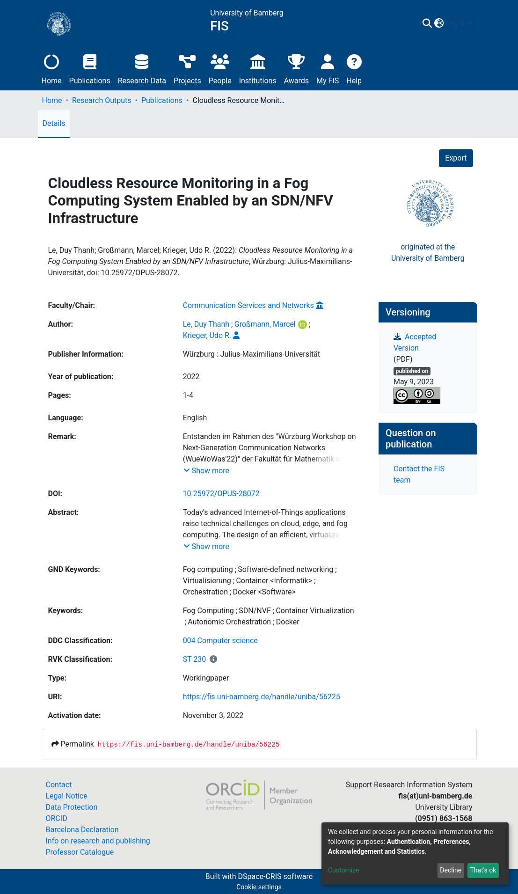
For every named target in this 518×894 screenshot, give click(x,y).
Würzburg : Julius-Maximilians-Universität (251, 354)
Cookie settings (259, 887)
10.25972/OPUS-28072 (221, 493)
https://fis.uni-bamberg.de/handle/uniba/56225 (261, 696)
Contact (59, 784)
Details (54, 123)
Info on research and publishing (98, 840)
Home (52, 68)
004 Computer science (220, 640)
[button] (439, 23)
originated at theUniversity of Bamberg (428, 252)
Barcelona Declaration (82, 829)
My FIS (327, 68)
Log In (456, 23)
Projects (187, 68)
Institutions (258, 68)
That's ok (483, 870)
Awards (296, 68)
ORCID (56, 818)
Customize (343, 870)
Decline (450, 870)
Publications (89, 68)
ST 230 (194, 659)
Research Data (142, 68)
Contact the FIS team (419, 474)
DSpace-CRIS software (275, 876)
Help (354, 68)
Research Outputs (101, 100)
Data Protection (72, 807)
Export (456, 158)
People (220, 68)
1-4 (188, 395)
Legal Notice (67, 795)
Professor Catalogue (80, 852)
